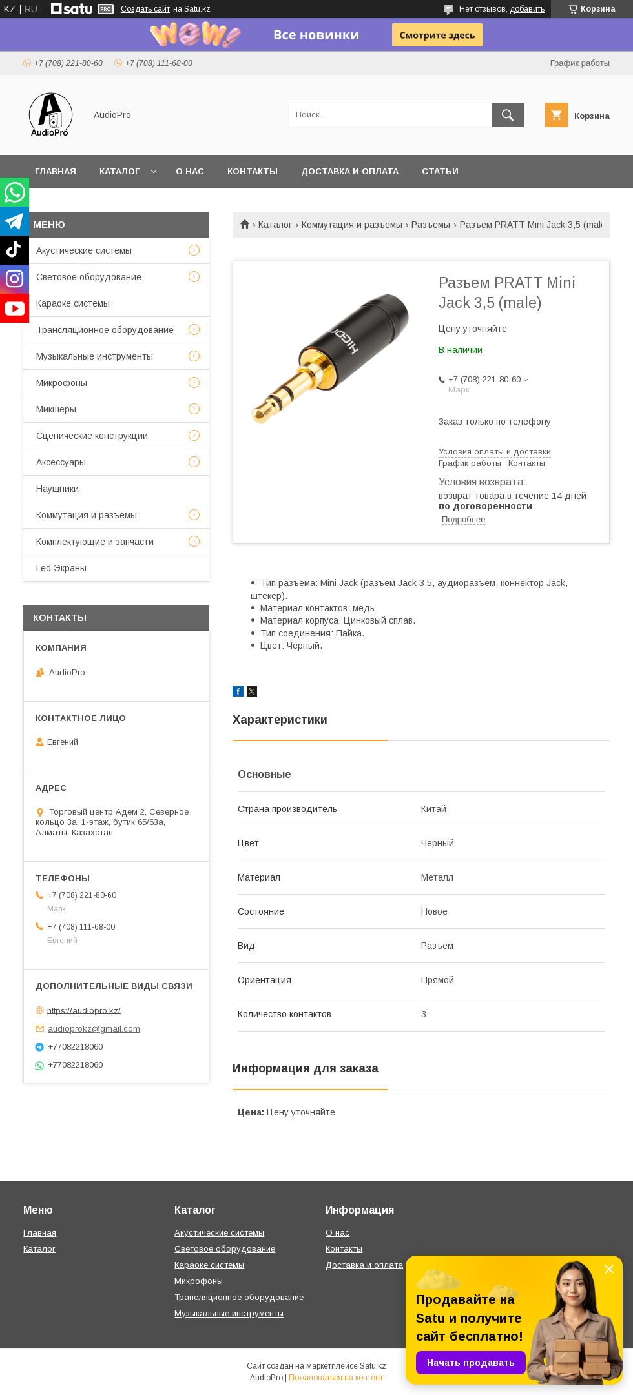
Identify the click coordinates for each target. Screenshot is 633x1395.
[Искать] (508, 115)
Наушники (57, 489)
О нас (190, 171)
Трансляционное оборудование (105, 330)
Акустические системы (84, 250)
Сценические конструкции (92, 436)
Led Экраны (61, 568)
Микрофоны (61, 383)
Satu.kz (373, 1365)
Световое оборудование (88, 277)
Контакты (252, 171)
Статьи (440, 171)
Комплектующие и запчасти (95, 541)
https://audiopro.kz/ (84, 1010)
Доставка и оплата (350, 171)
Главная (55, 171)
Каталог (119, 171)
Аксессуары (61, 462)
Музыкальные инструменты (94, 356)
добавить (527, 9)
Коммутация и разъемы (352, 224)
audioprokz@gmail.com (94, 1029)
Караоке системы (73, 303)
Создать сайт (145, 9)
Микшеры (56, 409)
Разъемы (430, 224)
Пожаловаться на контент (336, 1377)
